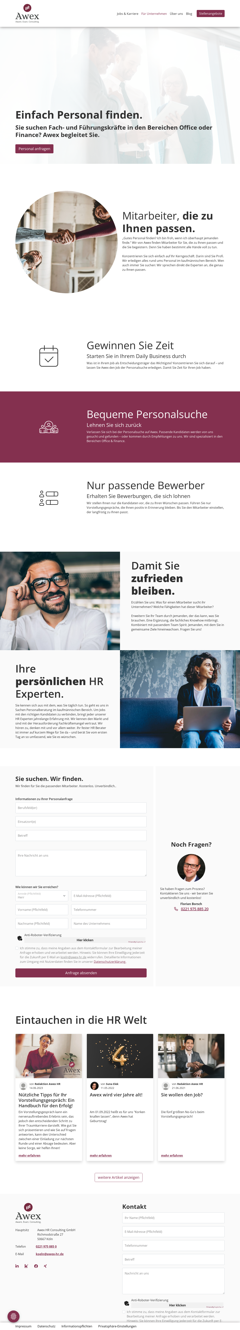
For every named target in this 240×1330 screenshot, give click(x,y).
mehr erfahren (29, 1155)
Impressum (23, 1326)
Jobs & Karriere (127, 14)
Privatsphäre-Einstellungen (117, 1326)
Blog (189, 14)
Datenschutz (47, 1326)
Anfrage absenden (81, 972)
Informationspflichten (77, 1326)
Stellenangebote (210, 13)
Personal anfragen (34, 148)
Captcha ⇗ (137, 941)
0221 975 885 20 (191, 908)
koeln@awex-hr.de (73, 957)
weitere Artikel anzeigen (118, 1177)
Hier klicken (85, 940)
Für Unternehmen (154, 14)
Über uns (176, 14)
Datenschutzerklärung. (110, 962)
